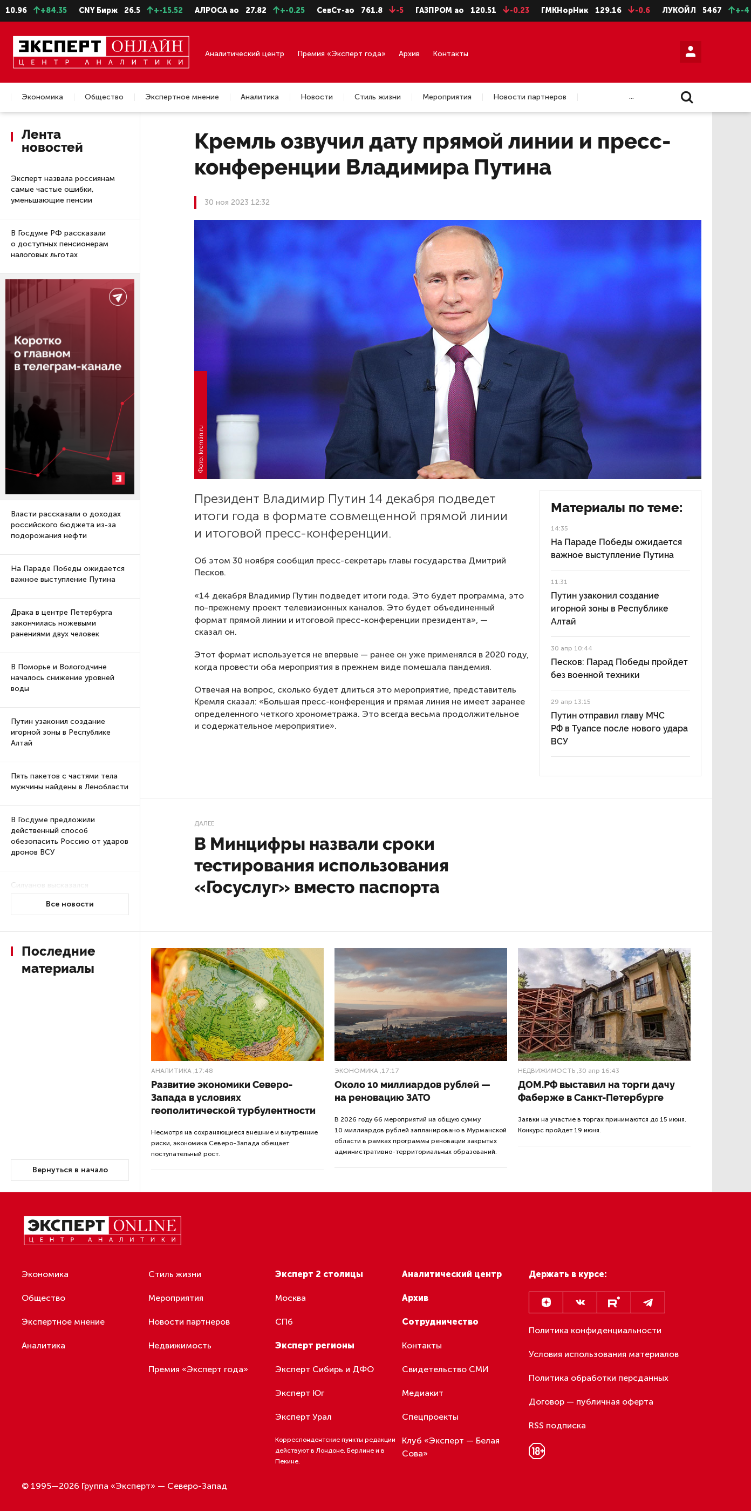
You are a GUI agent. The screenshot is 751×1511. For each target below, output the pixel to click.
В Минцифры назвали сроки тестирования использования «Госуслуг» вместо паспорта (321, 865)
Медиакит (422, 1393)
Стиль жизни (377, 97)
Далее (204, 823)
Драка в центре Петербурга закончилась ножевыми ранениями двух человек (61, 623)
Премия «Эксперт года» (341, 53)
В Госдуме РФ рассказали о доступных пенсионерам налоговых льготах (59, 244)
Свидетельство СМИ (445, 1369)
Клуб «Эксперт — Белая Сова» (451, 1447)
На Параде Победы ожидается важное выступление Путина (68, 574)
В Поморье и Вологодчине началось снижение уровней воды (62, 677)
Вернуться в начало (70, 1169)
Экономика (42, 97)
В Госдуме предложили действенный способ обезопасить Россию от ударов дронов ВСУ (69, 836)
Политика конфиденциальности (595, 1330)
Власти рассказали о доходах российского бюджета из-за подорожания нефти (66, 524)
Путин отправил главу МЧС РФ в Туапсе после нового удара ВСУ (619, 728)
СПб (284, 1322)
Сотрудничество (440, 1322)
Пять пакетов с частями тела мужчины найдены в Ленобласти (69, 781)
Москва (290, 1298)
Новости (317, 97)
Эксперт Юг (299, 1393)
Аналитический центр (244, 53)
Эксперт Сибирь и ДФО (324, 1369)
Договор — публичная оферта (591, 1401)
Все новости (70, 904)
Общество (104, 97)
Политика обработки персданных (598, 1378)
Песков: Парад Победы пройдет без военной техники (619, 668)
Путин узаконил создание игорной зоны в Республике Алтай (61, 732)
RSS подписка (557, 1425)
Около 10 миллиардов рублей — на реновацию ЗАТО (412, 1091)
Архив (409, 53)
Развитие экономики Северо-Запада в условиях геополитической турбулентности (233, 1097)
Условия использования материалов (604, 1354)
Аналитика (260, 97)
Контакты (450, 53)
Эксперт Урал (303, 1417)
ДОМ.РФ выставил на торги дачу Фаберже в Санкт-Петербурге (596, 1091)
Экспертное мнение (182, 97)
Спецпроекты (430, 1417)
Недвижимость (546, 1071)
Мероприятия (447, 97)
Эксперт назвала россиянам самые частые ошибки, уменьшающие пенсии (63, 189)
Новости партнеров (529, 97)
